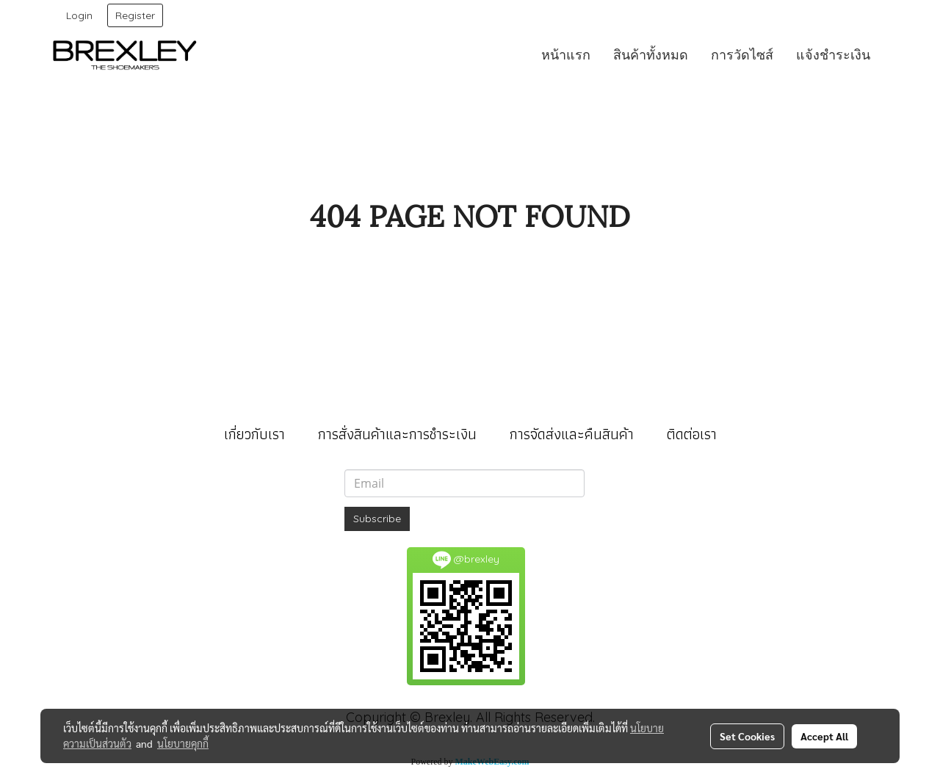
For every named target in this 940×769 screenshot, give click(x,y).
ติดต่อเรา (692, 434)
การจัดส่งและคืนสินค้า (572, 434)
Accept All (824, 736)
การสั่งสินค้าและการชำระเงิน (397, 434)
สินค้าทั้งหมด (650, 54)
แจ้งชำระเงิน (833, 54)
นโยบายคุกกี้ (183, 743)
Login (79, 15)
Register (135, 15)
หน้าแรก (565, 54)
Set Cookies (747, 736)
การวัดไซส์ (742, 54)
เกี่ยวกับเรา (254, 434)
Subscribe (377, 518)
